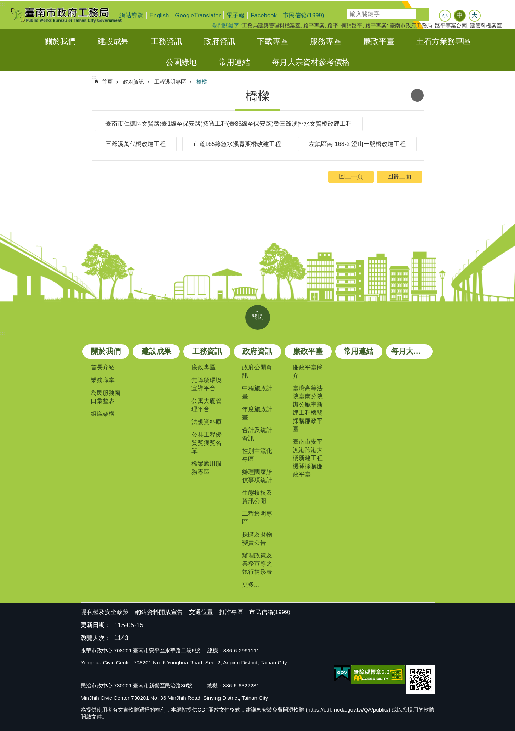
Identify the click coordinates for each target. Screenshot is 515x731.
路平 (332, 25)
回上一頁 (351, 176)
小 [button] (445, 15)
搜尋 (352, 11)
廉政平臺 (378, 41)
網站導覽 (131, 15)
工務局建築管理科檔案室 (271, 25)
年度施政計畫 (257, 413)
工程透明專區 (170, 82)
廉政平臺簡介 (308, 371)
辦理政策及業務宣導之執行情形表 (257, 563)
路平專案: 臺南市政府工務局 (398, 25)
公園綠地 (181, 62)
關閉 (258, 316)
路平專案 (314, 25)
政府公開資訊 (257, 371)
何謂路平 (351, 25)
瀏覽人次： (96, 638)
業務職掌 (103, 380)
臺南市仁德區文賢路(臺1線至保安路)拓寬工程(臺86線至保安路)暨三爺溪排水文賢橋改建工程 (228, 123)
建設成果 (113, 41)
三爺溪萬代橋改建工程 (135, 144)
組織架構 (103, 413)
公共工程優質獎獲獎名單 (206, 442)
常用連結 (234, 62)
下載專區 (272, 41)
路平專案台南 (451, 25)
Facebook (264, 15)
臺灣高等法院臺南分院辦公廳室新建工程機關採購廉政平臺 (308, 408)
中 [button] (460, 15)
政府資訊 (219, 41)
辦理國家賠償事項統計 (257, 476)
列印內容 (417, 95)
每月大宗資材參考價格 (311, 62)
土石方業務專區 (443, 41)
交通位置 (201, 612)
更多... (250, 584)
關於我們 (60, 41)
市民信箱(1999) (303, 15)
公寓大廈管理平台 (206, 405)
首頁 (107, 82)
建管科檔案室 (486, 25)
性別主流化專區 (257, 455)
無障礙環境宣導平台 (206, 384)
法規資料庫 (206, 422)
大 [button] (474, 15)
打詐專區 (231, 612)
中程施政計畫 (257, 392)
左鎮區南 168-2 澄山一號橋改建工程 (357, 144)
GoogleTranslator (198, 15)
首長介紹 (103, 367)
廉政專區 (203, 367)
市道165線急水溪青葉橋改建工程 (237, 144)
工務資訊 (166, 41)
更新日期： (96, 625)
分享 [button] (492, 16)
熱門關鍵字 (225, 25)
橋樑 (201, 82)
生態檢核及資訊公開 (257, 496)
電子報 (236, 15)
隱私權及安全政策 (105, 612)
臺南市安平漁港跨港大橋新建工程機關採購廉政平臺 (308, 458)
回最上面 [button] (399, 176)
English (159, 15)
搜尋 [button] (423, 14)
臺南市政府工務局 (72, 15)
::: (2, 4)
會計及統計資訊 (257, 434)
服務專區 (325, 41)
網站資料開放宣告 (159, 612)
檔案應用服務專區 (206, 467)
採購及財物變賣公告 (257, 538)
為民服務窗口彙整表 (106, 397)
